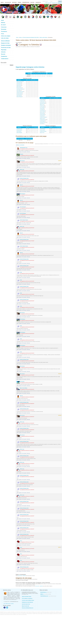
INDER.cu (45, 594)
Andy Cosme (19, 86)
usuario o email (45, 1)
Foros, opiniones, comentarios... (27, 598)
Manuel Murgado (19, 96)
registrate (24, 575)
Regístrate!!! (60, 2)
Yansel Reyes (19, 82)
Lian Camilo (18, 90)
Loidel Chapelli (42, 99)
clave (51, 1)
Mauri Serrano (22, 160)
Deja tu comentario (20, 144)
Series (20, 37)
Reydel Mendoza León (23, 147)
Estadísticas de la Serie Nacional (27, 602)
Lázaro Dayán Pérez (20, 91)
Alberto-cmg (22, 169)
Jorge (21, 272)
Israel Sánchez (19, 95)
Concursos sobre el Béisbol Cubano (28, 600)
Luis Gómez (42, 123)
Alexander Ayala (42, 103)
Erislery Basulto (42, 114)
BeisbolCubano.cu (46, 592)
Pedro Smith (42, 113)
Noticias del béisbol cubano (26, 596)
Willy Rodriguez (22, 193)
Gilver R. (21, 200)
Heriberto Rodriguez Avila (24, 178)
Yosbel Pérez (42, 100)
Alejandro (21, 154)
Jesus (21, 540)
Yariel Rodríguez (42, 110)
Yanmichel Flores (42, 122)
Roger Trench (42, 118)
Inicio (17, 37)
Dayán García (19, 85)
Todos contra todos (43, 37)
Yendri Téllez (42, 108)
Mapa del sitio (8, 603)
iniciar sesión (20, 575)
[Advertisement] (27, 28)
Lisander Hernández (43, 117)
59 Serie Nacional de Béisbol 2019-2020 (31, 37)
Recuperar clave (54, 2)
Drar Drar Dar (22, 381)
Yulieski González (19, 92)
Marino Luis (42, 104)
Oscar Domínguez (23, 206)
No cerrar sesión (49, 2)
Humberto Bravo (42, 119)
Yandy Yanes (42, 105)
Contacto (12, 603)
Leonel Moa (42, 109)
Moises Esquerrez (19, 81)
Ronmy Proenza (19, 87)
